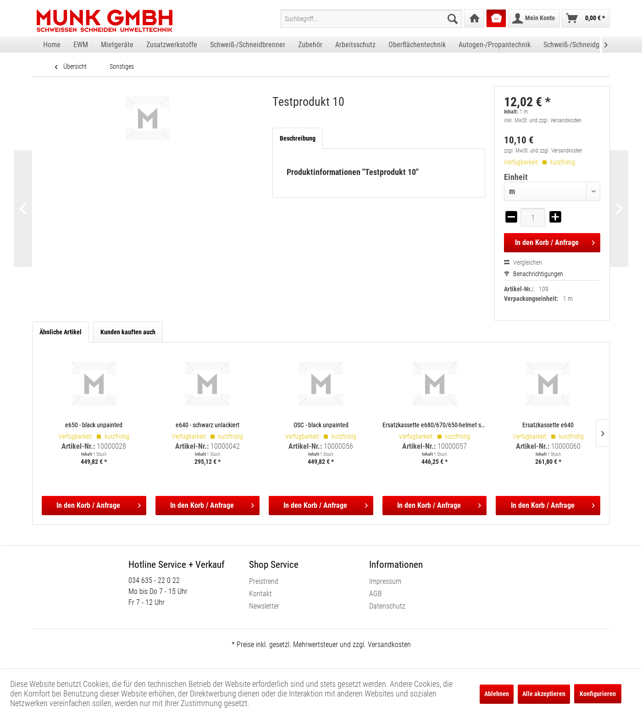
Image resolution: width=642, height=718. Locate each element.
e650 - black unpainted (93, 424)
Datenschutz (387, 606)
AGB (375, 593)
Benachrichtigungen (533, 273)
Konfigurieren (598, 693)
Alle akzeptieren (543, 693)
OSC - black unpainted (321, 424)
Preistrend (263, 581)
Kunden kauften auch (127, 332)
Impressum (385, 581)
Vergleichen (523, 262)
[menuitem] (371, 19)
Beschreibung (297, 138)
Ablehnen (496, 693)
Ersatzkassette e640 (548, 424)
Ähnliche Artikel (60, 332)
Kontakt (260, 593)
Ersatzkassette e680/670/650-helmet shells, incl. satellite (434, 424)
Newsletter (264, 606)
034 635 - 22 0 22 (154, 580)
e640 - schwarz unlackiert (207, 424)
